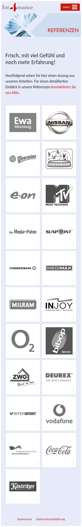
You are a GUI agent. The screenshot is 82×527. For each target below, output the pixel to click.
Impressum (24, 519)
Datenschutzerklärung (50, 519)
